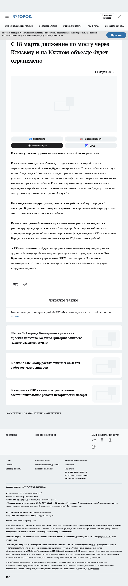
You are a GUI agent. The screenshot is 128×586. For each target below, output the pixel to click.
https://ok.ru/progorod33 (43, 551)
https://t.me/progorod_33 (68, 551)
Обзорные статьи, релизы (47, 464)
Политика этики (42, 460)
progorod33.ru (104, 536)
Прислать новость (107, 16)
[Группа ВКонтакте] (37, 139)
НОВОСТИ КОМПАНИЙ (45, 435)
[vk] (15, 284)
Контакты (69, 464)
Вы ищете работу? (114, 25)
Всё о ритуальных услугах (19, 25)
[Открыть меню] (7, 16)
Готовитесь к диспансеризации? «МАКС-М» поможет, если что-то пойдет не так (64, 314)
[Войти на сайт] (119, 16)
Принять (116, 35)
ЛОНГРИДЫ (11, 435)
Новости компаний (44, 468)
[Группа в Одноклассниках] (102, 440)
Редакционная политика (76, 460)
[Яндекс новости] (91, 139)
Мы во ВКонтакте (72, 25)
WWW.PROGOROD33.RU (34, 487)
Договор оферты (13, 468)
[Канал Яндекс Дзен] (37, 145)
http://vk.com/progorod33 (18, 551)
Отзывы (9, 464)
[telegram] (26, 284)
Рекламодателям (48, 25)
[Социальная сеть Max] (91, 145)
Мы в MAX (93, 25)
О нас (8, 460)
